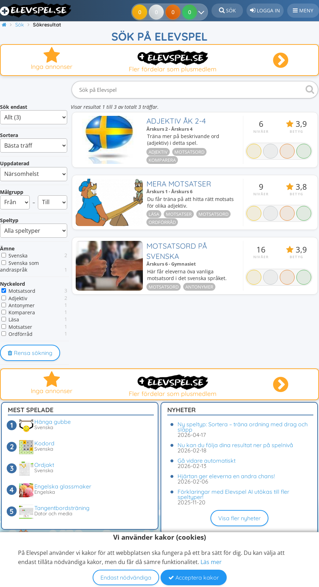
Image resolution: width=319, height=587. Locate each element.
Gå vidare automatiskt (207, 460)
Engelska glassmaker (62, 486)
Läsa (13, 319)
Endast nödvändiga (125, 577)
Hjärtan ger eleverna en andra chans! (226, 476)
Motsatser (20, 327)
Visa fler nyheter (239, 518)
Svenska (18, 255)
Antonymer (21, 305)
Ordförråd (20, 334)
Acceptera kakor (193, 577)
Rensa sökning (30, 352)
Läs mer (211, 562)
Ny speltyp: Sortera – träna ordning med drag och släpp (243, 427)
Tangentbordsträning (61, 507)
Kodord (44, 443)
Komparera (21, 312)
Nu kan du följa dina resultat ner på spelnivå (235, 445)
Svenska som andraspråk (19, 266)
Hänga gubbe (52, 421)
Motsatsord (21, 290)
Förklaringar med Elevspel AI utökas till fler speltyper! (233, 494)
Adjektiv (17, 298)
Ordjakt (44, 464)
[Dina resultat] (202, 12)
